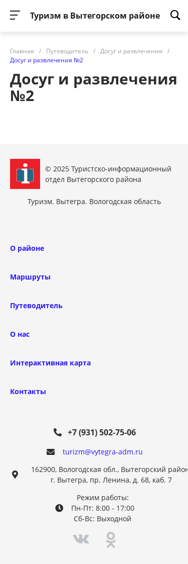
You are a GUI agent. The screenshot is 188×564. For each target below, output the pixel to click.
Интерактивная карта (50, 362)
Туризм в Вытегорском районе (95, 15)
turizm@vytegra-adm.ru (103, 451)
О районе (27, 248)
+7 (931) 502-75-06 (102, 432)
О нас (20, 334)
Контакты (28, 391)
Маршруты (30, 276)
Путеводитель (36, 305)
